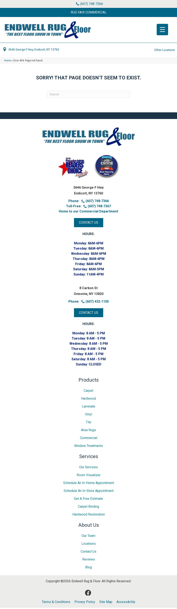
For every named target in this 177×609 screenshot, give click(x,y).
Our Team (88, 537)
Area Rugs (88, 431)
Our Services (88, 468)
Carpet (88, 392)
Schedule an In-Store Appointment (89, 492)
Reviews (88, 561)
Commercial (88, 439)
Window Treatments (88, 447)
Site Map (105, 603)
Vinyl (88, 415)
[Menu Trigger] (162, 29)
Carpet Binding (88, 508)
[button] (88, 12)
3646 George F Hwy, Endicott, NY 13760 (33, 50)
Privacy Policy (84, 603)
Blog (88, 568)
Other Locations (164, 51)
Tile (88, 423)
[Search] (88, 95)
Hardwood (88, 400)
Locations (88, 545)
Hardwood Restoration (88, 516)
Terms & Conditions (56, 603)
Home (7, 61)
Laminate (88, 408)
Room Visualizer (89, 476)
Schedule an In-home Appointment (88, 484)
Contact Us (88, 553)
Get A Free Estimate (88, 500)
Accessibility (125, 603)
